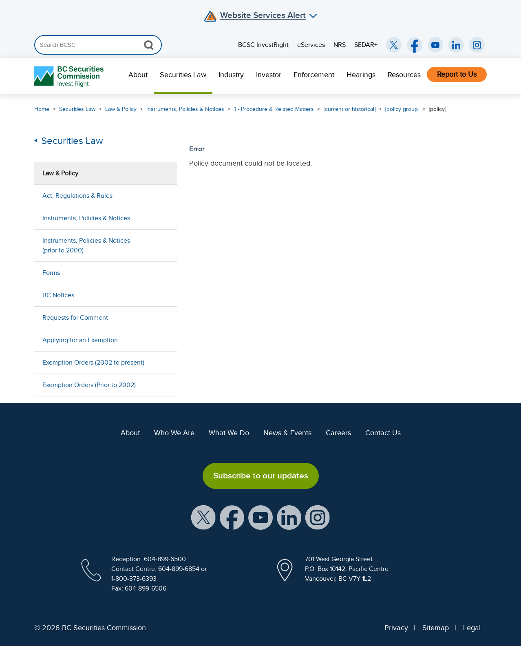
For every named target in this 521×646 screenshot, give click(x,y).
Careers (338, 433)
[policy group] (402, 109)
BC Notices (58, 295)
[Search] (98, 45)
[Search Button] (149, 44)
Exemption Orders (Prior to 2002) (89, 385)
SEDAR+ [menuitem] (366, 45)
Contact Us (383, 433)
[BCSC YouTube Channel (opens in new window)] (435, 45)
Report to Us (457, 74)
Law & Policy (121, 109)
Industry (231, 75)
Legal (472, 628)
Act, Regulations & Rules (77, 195)
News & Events (287, 433)
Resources (404, 75)
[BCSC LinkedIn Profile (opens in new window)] (289, 517)
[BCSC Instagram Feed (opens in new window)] (477, 45)
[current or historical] (349, 109)
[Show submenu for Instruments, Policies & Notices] (162, 218)
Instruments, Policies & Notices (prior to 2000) (86, 245)
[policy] (437, 109)
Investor (268, 75)
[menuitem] (138, 76)
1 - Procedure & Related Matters (274, 109)
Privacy (396, 628)
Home (41, 109)
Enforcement (314, 75)
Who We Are (174, 433)
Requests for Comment (75, 317)
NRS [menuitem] (339, 45)
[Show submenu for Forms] (162, 272)
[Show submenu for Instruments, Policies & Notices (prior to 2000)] (162, 245)
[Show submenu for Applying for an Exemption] (162, 340)
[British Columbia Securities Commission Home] (70, 76)
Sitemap (435, 628)
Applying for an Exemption (80, 340)
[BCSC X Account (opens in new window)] (203, 517)
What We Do (229, 433)
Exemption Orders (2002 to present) (93, 362)
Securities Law (183, 75)
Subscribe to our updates (260, 475)
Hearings (361, 75)
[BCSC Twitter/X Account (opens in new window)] (394, 45)
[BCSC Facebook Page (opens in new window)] (414, 45)
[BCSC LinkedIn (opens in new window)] (456, 45)
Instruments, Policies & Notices (185, 109)
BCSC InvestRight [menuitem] (263, 45)
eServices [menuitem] (311, 45)
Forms (51, 273)
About (138, 75)
